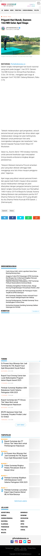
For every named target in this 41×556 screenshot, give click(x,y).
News (12, 10)
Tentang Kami (9, 548)
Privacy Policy (32, 548)
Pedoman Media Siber (20, 550)
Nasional (4, 521)
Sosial (23, 530)
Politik (36, 10)
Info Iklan (23, 548)
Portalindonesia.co (18, 64)
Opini (22, 524)
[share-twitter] (20, 217)
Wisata (3, 532)
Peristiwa (18, 10)
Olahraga (4, 524)
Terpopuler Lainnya (20, 501)
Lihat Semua (20, 425)
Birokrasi (24, 512)
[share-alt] (4, 217)
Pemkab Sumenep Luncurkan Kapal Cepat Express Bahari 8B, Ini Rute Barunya (15, 492)
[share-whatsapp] (28, 217)
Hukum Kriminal (28, 10)
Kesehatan (24, 518)
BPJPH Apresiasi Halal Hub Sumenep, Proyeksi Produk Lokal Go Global (13, 414)
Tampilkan (35, 311)
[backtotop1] (39, 554)
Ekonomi (24, 515)
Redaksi (17, 548)
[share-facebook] (12, 217)
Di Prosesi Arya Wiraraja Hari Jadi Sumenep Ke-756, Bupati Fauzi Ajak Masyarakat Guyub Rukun (14, 365)
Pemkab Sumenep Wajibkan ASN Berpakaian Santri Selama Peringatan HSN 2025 (14, 390)
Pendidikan (5, 527)
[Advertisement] (20, 105)
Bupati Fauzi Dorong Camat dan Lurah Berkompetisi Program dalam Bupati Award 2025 (13, 378)
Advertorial (5, 512)
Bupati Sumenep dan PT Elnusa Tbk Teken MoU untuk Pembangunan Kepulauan (13, 402)
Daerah (6, 10)
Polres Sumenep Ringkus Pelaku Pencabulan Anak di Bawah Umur (14, 468)
